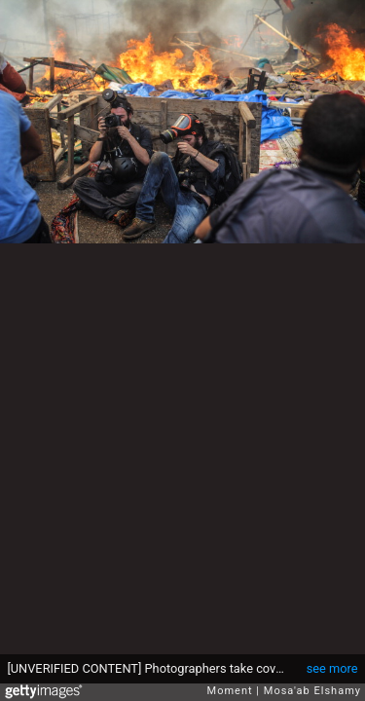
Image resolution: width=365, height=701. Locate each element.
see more (332, 668)
